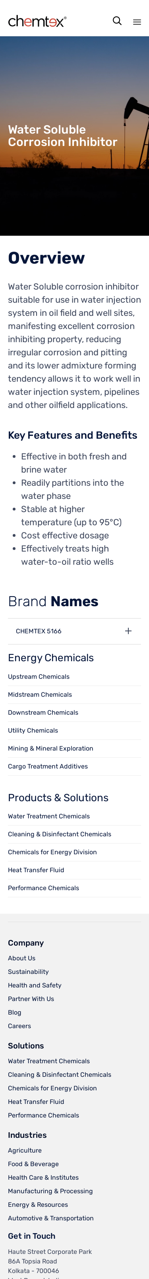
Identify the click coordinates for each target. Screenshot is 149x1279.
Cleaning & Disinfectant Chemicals (59, 834)
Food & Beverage (33, 1164)
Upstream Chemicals (39, 676)
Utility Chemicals (33, 730)
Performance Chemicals (43, 888)
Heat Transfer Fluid (36, 870)
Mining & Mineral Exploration (50, 748)
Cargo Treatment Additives (48, 766)
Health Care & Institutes (43, 1177)
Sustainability (28, 972)
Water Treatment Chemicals (49, 816)
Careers (19, 1026)
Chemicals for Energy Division (52, 852)
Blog (14, 1012)
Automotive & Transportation (51, 1218)
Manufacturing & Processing (50, 1191)
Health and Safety (35, 985)
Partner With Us (31, 999)
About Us (21, 958)
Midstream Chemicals (40, 694)
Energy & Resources (38, 1204)
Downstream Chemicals (43, 712)
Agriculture (25, 1150)
